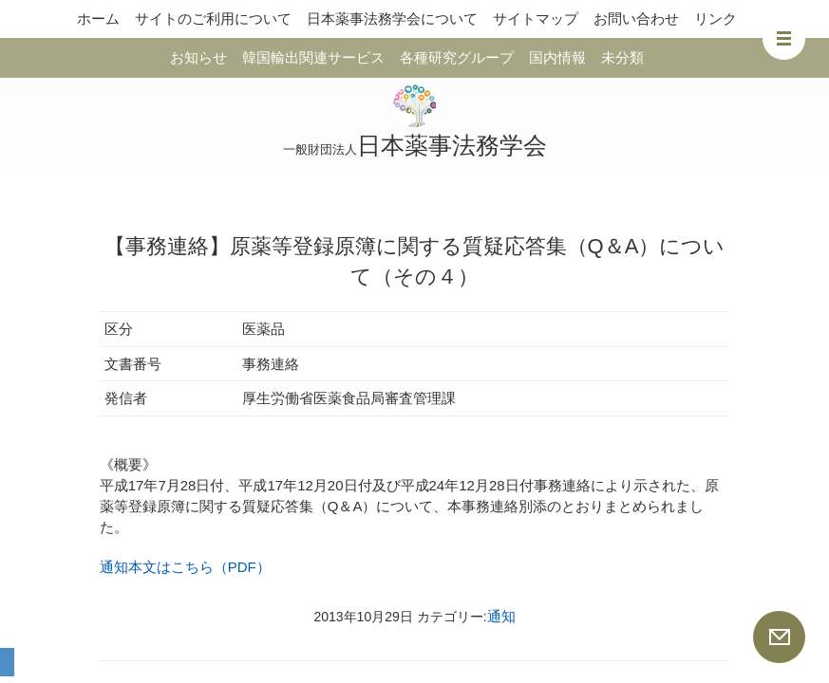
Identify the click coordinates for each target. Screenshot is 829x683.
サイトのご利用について (213, 18)
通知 (501, 616)
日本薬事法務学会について (392, 18)
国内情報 (557, 57)
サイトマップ (535, 18)
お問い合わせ (636, 18)
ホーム (98, 18)
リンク (715, 18)
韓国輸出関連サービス (313, 57)
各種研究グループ (457, 57)
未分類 (622, 57)
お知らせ (198, 57)
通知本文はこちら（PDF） (185, 567)
